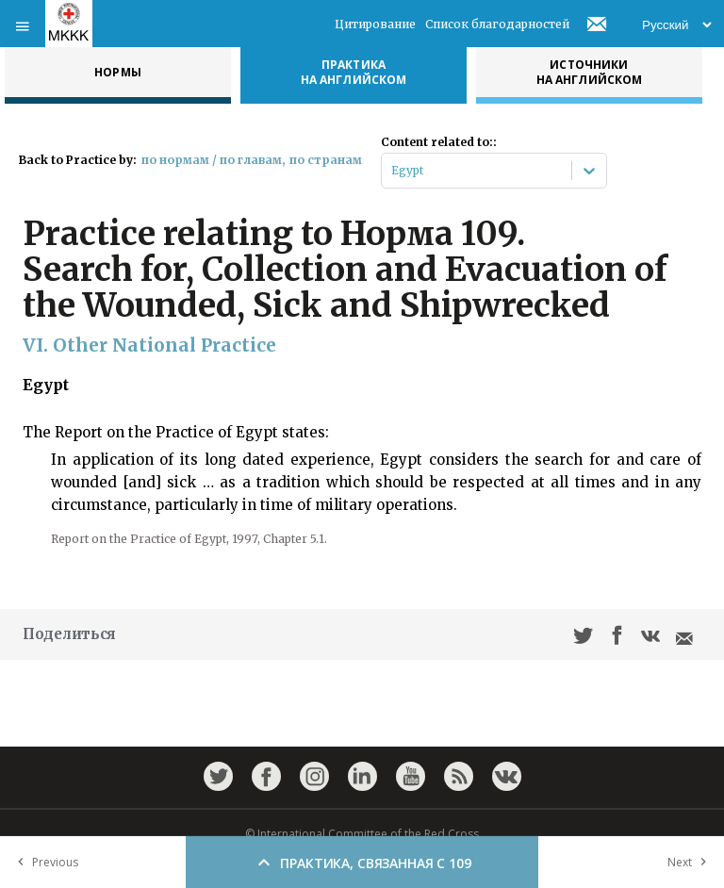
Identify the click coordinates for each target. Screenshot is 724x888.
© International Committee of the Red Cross (362, 834)
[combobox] (392, 170)
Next (691, 862)
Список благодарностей (497, 24)
